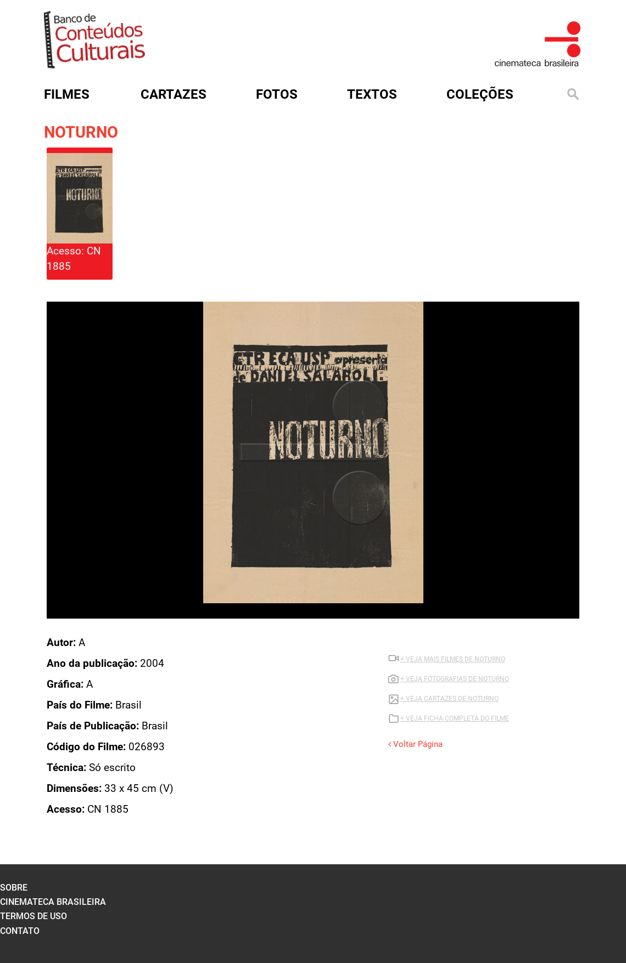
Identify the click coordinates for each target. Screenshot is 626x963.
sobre (13, 887)
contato (20, 931)
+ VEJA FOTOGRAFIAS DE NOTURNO (454, 679)
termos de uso (33, 916)
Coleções (479, 94)
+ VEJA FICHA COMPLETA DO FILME (454, 718)
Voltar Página (415, 744)
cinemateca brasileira (53, 902)
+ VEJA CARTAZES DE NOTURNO (449, 699)
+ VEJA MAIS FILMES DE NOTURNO (452, 659)
